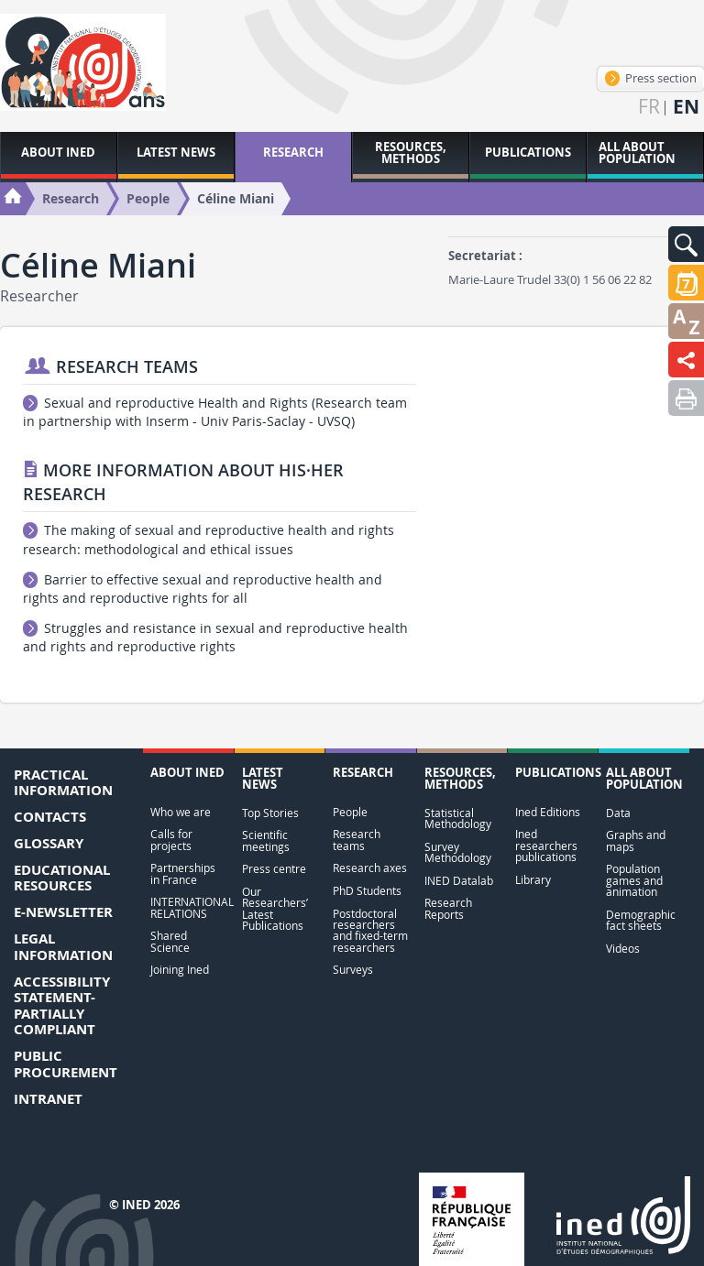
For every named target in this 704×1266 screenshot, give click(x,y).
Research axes (370, 868)
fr (649, 107)
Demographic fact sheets (641, 920)
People (350, 812)
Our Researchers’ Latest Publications (275, 908)
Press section (651, 78)
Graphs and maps (636, 840)
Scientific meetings (266, 840)
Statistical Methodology (457, 818)
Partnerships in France (182, 873)
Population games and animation (634, 880)
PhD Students (367, 891)
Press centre (274, 869)
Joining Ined (179, 969)
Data (618, 813)
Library (533, 880)
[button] (686, 244)
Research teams (356, 839)
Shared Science (170, 941)
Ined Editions (547, 812)
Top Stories (270, 813)
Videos (623, 948)
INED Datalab (458, 881)
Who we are (180, 812)
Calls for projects (171, 839)
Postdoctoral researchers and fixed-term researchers (370, 930)
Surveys (353, 969)
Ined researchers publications (546, 845)
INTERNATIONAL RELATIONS (188, 907)
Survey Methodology (457, 852)
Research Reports (448, 908)
